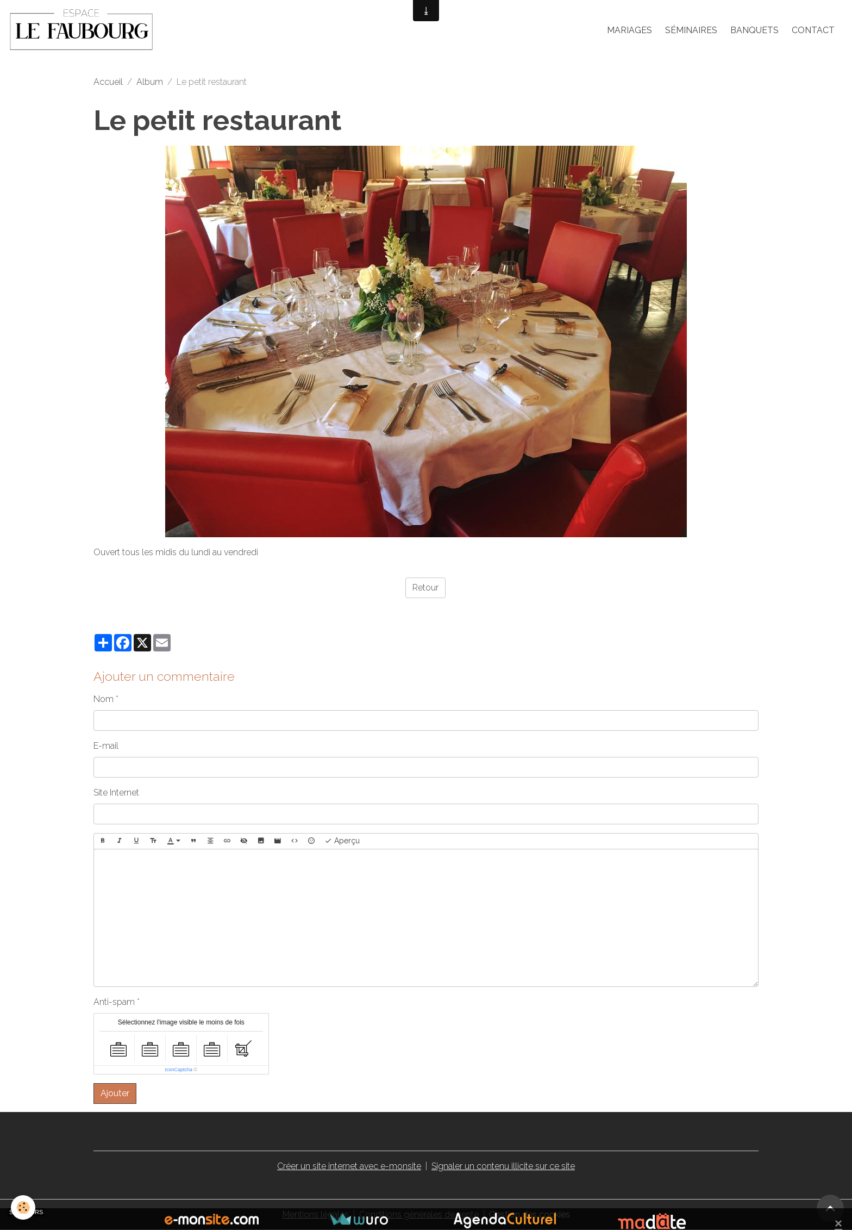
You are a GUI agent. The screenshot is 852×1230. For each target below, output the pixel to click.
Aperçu (342, 841)
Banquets (754, 30)
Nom (103, 699)
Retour (425, 587)
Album (149, 82)
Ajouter (115, 1093)
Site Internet (116, 792)
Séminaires (691, 30)
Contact (813, 30)
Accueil (108, 82)
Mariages (629, 30)
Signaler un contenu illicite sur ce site (503, 1166)
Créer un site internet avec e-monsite (349, 1166)
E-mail (105, 746)
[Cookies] (23, 1207)
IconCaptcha (178, 1069)
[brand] (83, 30)
